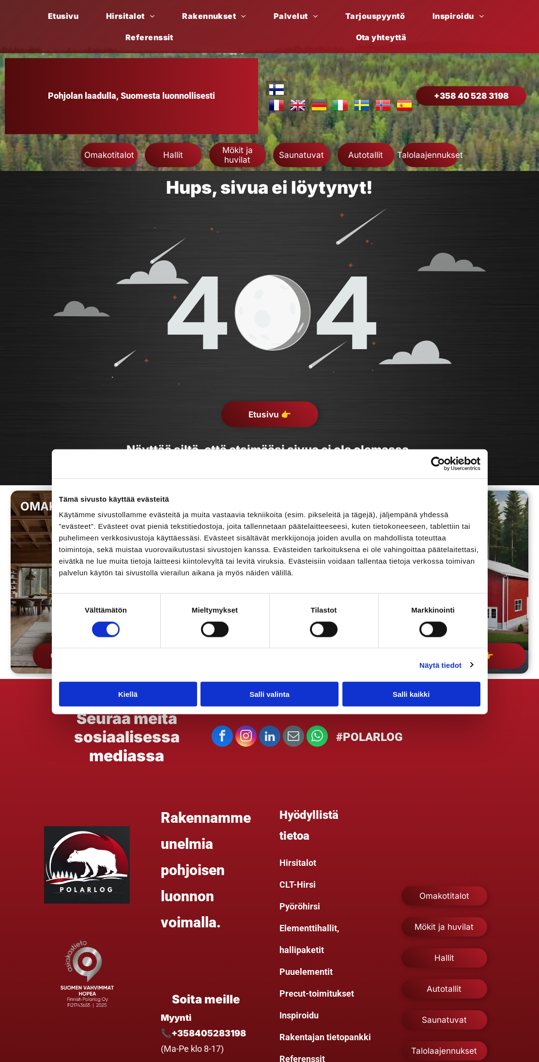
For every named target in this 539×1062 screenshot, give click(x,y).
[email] (293, 737)
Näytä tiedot (440, 665)
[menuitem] (67, 16)
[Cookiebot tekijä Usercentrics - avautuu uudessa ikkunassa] (438, 464)
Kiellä (128, 694)
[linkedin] (269, 737)
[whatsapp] (317, 737)
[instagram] (246, 737)
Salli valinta (269, 694)
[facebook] (222, 737)
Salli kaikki (411, 694)
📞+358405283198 (203, 1033)
